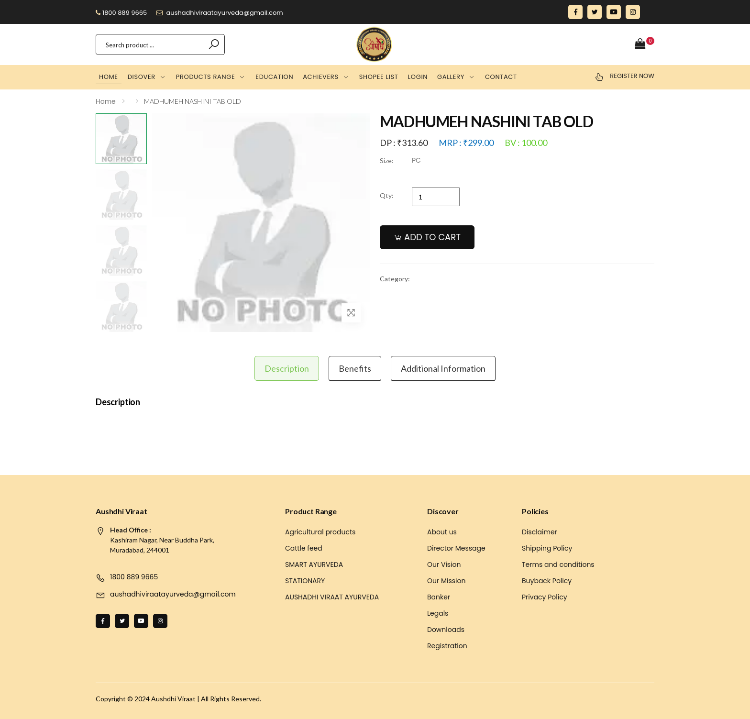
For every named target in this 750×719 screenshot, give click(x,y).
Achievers (321, 76)
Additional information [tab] (443, 368)
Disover (141, 76)
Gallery (450, 76)
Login (418, 76)
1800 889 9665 (121, 12)
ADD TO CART (432, 237)
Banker (438, 597)
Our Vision (444, 564)
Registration (447, 646)
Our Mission (446, 581)
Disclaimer (539, 532)
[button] (644, 44)
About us (442, 532)
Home (108, 76)
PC (416, 160)
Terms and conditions (558, 564)
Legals (437, 613)
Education (274, 76)
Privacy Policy (544, 597)
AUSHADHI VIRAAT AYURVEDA (332, 597)
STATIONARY (305, 581)
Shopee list (378, 76)
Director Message (456, 548)
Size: (387, 160)
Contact (501, 76)
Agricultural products (320, 532)
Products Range (205, 76)
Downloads (445, 629)
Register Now (632, 75)
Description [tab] (287, 368)
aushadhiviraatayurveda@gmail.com (219, 12)
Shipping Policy (547, 548)
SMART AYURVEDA (314, 564)
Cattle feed (303, 548)
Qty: (387, 195)
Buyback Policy (547, 581)
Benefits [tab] (355, 368)
